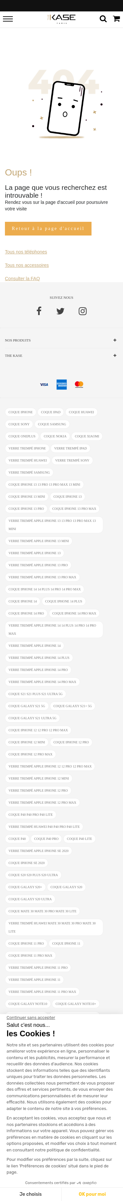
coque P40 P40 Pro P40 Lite (31, 814)
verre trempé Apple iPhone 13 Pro (38, 565)
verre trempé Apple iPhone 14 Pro (38, 670)
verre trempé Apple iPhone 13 (35, 553)
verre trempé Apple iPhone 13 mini (39, 541)
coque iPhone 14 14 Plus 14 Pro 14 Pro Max (45, 589)
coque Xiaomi (87, 436)
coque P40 (17, 839)
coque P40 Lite (79, 839)
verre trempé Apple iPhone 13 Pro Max (42, 577)
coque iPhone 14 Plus (63, 601)
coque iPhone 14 (23, 601)
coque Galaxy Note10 (28, 1004)
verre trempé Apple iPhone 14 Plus (39, 658)
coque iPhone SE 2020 (27, 863)
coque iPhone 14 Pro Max (74, 613)
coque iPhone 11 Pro (26, 943)
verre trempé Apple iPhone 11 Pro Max (42, 992)
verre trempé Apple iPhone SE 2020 (39, 851)
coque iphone (21, 412)
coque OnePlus (22, 436)
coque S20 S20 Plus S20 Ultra (33, 875)
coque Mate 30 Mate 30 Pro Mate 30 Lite (42, 911)
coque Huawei (81, 412)
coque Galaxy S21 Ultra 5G (32, 718)
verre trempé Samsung (29, 472)
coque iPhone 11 (66, 943)
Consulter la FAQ (22, 278)
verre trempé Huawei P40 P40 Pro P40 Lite (44, 827)
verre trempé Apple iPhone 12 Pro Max (42, 802)
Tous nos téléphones (26, 251)
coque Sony (19, 424)
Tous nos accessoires (27, 265)
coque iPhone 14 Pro (26, 613)
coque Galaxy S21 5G (27, 706)
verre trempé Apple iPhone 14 (35, 645)
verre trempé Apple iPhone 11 (34, 979)
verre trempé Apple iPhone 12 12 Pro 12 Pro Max (50, 766)
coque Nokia (55, 436)
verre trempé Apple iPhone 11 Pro (38, 967)
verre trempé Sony (72, 460)
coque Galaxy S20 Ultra (30, 899)
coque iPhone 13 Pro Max (74, 508)
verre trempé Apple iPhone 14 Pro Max (42, 682)
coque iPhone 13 (67, 496)
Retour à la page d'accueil (48, 228)
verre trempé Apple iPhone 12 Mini (39, 778)
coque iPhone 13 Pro (26, 508)
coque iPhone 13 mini (27, 496)
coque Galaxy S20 (66, 887)
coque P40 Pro (46, 839)
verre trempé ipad (70, 448)
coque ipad (50, 412)
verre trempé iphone (27, 448)
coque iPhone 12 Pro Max (30, 754)
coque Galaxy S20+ (25, 887)
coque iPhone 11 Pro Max (30, 955)
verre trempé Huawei (28, 460)
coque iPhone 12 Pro (71, 742)
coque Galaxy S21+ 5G (72, 706)
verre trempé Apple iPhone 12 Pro (38, 790)
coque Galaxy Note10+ (75, 1004)
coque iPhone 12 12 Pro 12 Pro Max (38, 730)
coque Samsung (52, 424)
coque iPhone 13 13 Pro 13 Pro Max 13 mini (44, 484)
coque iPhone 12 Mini (27, 742)
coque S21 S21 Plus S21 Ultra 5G (36, 694)
